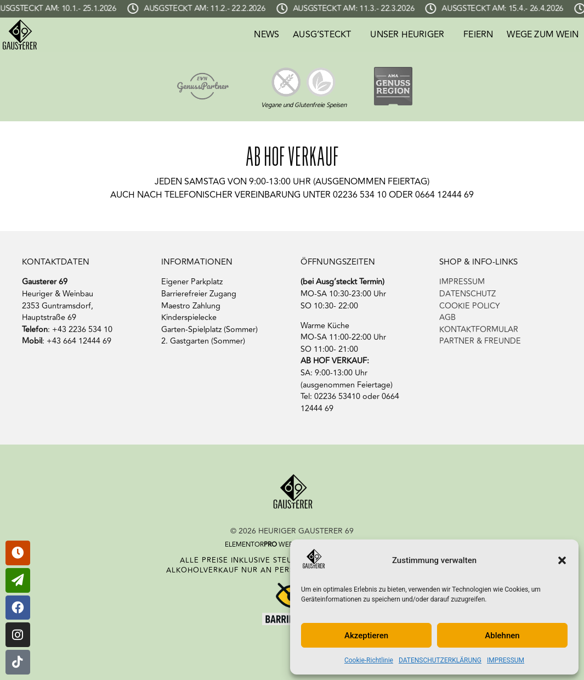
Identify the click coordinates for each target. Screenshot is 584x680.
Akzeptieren (366, 635)
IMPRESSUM (505, 660)
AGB (447, 317)
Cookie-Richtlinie (368, 660)
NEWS (266, 34)
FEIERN (478, 34)
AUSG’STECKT (324, 34)
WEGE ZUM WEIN (545, 34)
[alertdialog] (292, 9)
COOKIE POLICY (469, 306)
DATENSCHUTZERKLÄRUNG (440, 660)
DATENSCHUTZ (467, 294)
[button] (562, 560)
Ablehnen (502, 635)
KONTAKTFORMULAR (478, 329)
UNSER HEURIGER (410, 34)
